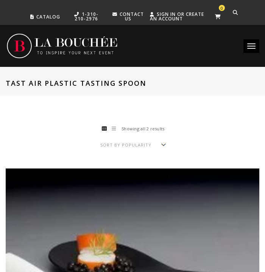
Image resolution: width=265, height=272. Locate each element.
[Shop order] (132, 145)
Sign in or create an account (177, 16)
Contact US (132, 16)
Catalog (48, 17)
